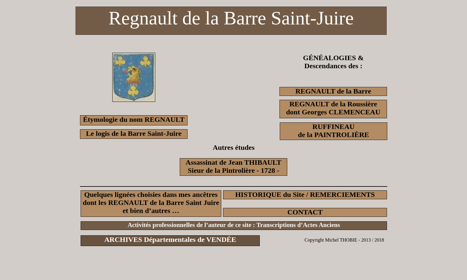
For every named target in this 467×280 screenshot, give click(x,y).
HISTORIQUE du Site (270, 194)
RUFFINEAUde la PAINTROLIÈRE (333, 131)
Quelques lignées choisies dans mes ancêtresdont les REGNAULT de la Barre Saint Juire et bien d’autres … (151, 202)
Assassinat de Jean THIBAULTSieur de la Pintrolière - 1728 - (234, 166)
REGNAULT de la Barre (333, 91)
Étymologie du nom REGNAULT (134, 119)
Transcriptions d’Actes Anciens (298, 224)
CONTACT (304, 212)
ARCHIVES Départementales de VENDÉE (170, 239)
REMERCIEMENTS (342, 194)
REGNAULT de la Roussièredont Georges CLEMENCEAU (333, 108)
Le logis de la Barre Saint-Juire (134, 133)
